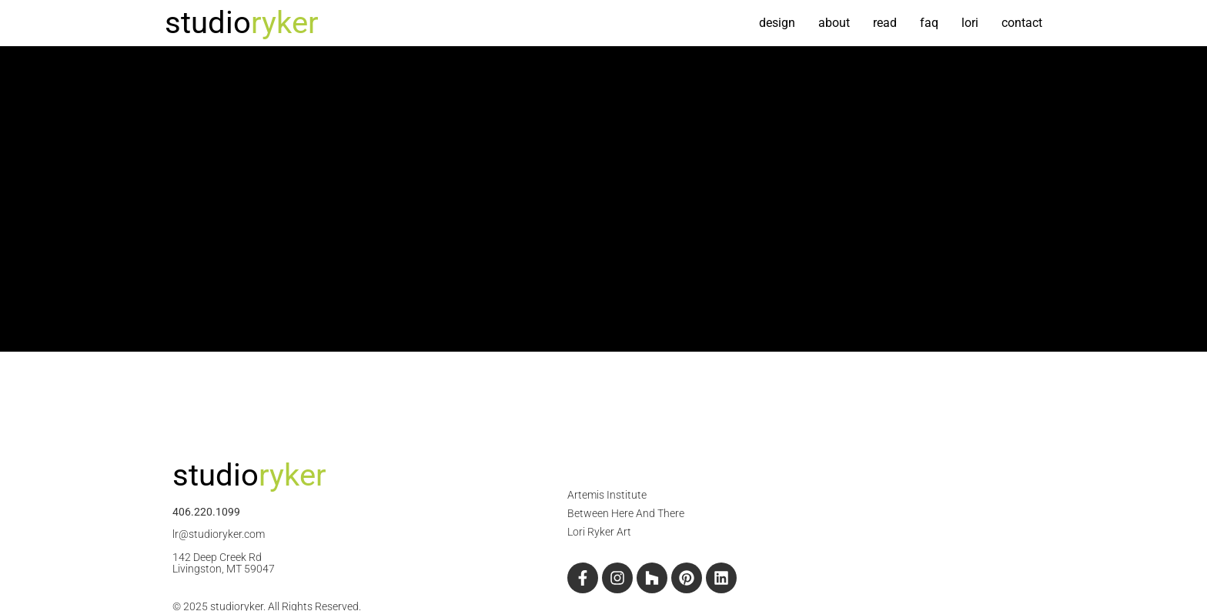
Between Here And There (625, 513)
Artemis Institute (607, 495)
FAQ (929, 22)
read (885, 22)
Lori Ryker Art (599, 532)
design (777, 22)
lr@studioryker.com (218, 534)
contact (1021, 22)
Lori (969, 22)
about (834, 22)
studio (242, 23)
